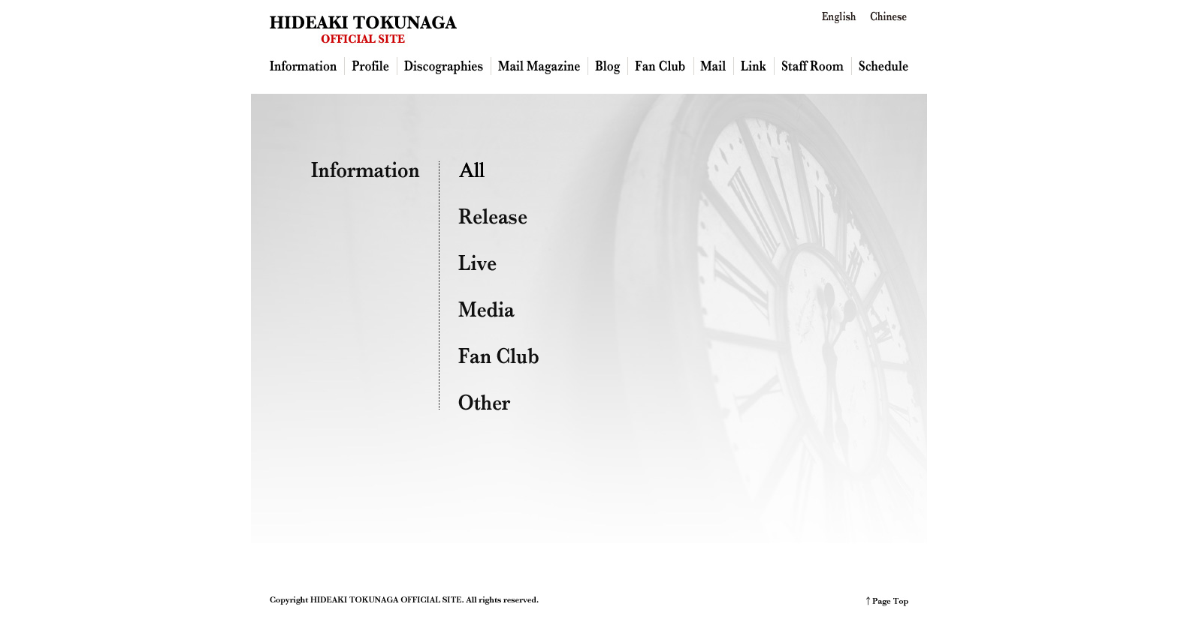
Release (492, 216)
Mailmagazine (539, 66)
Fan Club (661, 66)
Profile (371, 66)
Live (477, 262)
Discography (444, 66)
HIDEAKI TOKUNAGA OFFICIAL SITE (363, 29)
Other (484, 402)
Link (754, 66)
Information (307, 66)
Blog (608, 66)
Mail (714, 66)
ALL (473, 169)
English (840, 17)
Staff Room (813, 66)
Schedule (880, 66)
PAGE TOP (887, 601)
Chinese (889, 17)
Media (486, 309)
